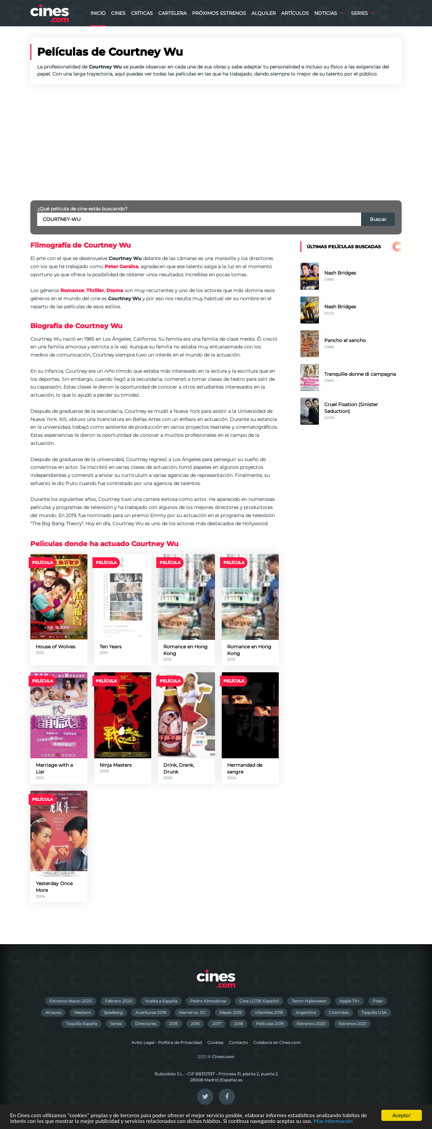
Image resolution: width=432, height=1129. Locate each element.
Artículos (295, 13)
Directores (145, 1023)
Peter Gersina (121, 266)
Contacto (238, 1042)
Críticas (142, 13)
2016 (195, 1023)
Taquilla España (81, 1023)
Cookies (215, 1042)
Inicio (98, 13)
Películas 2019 (270, 1023)
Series (359, 13)
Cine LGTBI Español (259, 1001)
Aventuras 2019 (150, 1012)
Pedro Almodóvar (208, 1001)
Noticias (325, 13)
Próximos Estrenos (219, 13)
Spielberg (113, 1012)
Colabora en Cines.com (277, 1042)
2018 (238, 1023)
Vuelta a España (161, 1001)
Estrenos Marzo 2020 (70, 1001)
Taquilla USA (374, 1012)
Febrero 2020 (118, 1001)
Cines (118, 13)
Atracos (53, 1012)
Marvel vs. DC (192, 1012)
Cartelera (172, 13)
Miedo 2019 (230, 1012)
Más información (333, 1121)
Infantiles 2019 (268, 1012)
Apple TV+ (349, 1001)
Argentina (306, 1012)
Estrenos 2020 (311, 1023)
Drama (114, 290)
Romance (72, 290)
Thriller (95, 290)
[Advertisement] (216, 142)
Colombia (339, 1012)
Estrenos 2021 (352, 1023)
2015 (173, 1023)
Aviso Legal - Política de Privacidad (166, 1042)
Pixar (378, 1001)
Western (82, 1012)
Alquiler (263, 13)
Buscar (378, 219)
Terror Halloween (309, 1001)
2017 (216, 1023)
